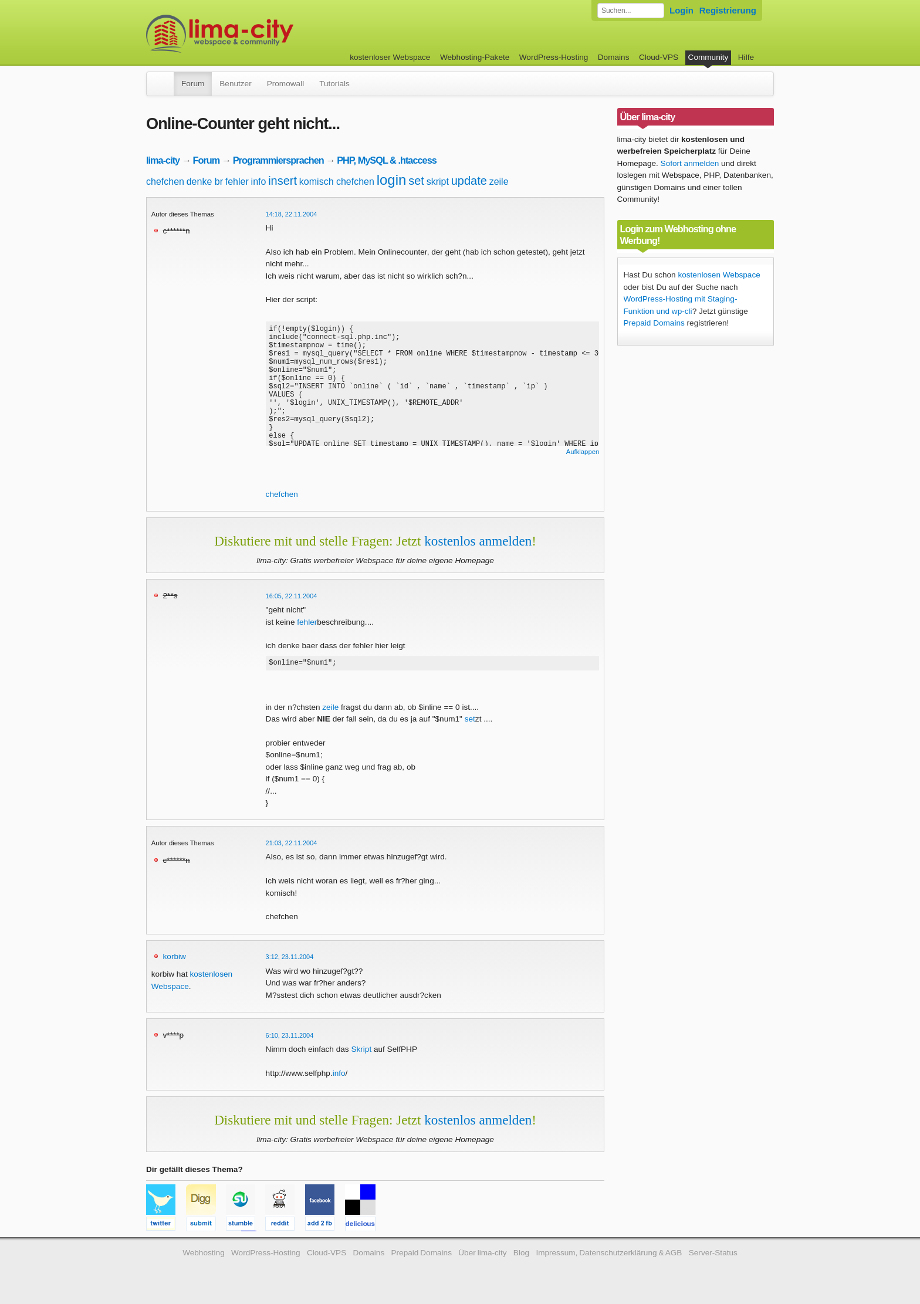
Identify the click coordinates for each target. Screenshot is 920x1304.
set (416, 180)
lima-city (163, 160)
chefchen (165, 182)
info (258, 182)
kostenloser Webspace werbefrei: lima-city (263, 34)
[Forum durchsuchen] (630, 10)
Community (708, 57)
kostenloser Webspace (390, 57)
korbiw (174, 958)
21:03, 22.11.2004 (291, 844)
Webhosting (203, 1254)
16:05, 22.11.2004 (291, 595)
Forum (192, 83)
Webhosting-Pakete (474, 57)
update (469, 180)
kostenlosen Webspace (719, 274)
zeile (499, 182)
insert (282, 180)
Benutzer (235, 83)
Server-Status (713, 1254)
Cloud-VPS (658, 57)
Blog (521, 1254)
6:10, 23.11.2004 (290, 1037)
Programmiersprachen (278, 160)
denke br (205, 182)
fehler (237, 182)
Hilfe (746, 57)
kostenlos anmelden (478, 540)
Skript (361, 1050)
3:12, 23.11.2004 (290, 958)
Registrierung (727, 10)
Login (681, 10)
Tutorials (334, 83)
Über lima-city (482, 1254)
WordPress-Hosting (553, 57)
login (392, 180)
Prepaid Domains (654, 323)
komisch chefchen (336, 182)
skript (438, 182)
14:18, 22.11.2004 (291, 214)
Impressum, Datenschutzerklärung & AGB (609, 1254)
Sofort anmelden (690, 163)
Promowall (285, 83)
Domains (614, 57)
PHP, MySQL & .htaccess (387, 160)
